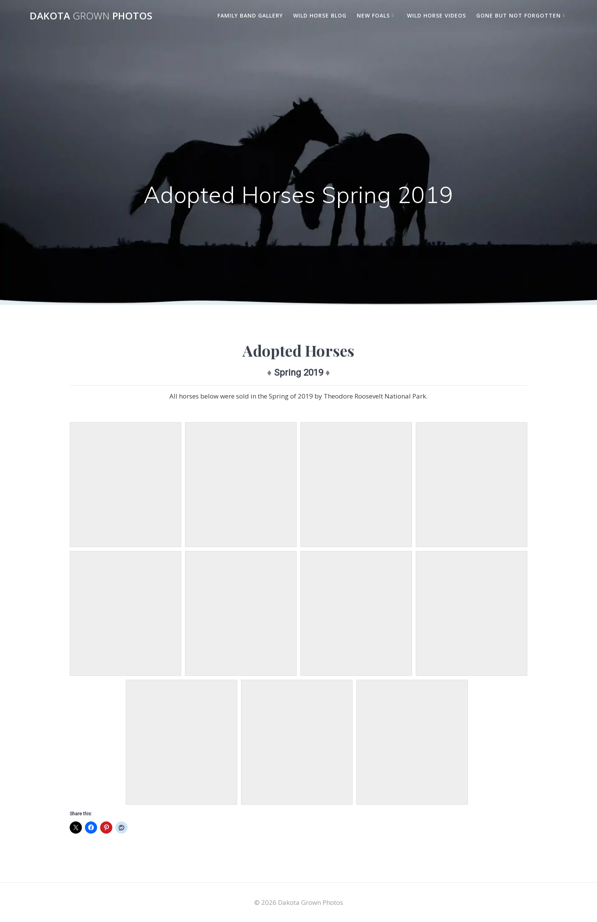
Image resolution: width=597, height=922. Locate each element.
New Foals (373, 15)
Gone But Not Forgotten (518, 15)
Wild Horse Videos (436, 15)
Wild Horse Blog (319, 15)
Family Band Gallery (250, 15)
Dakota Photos (91, 16)
